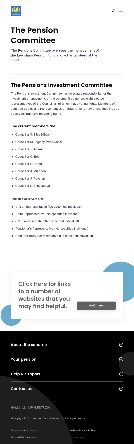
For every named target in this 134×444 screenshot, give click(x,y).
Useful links (96, 307)
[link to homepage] (30, 408)
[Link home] (26, 11)
